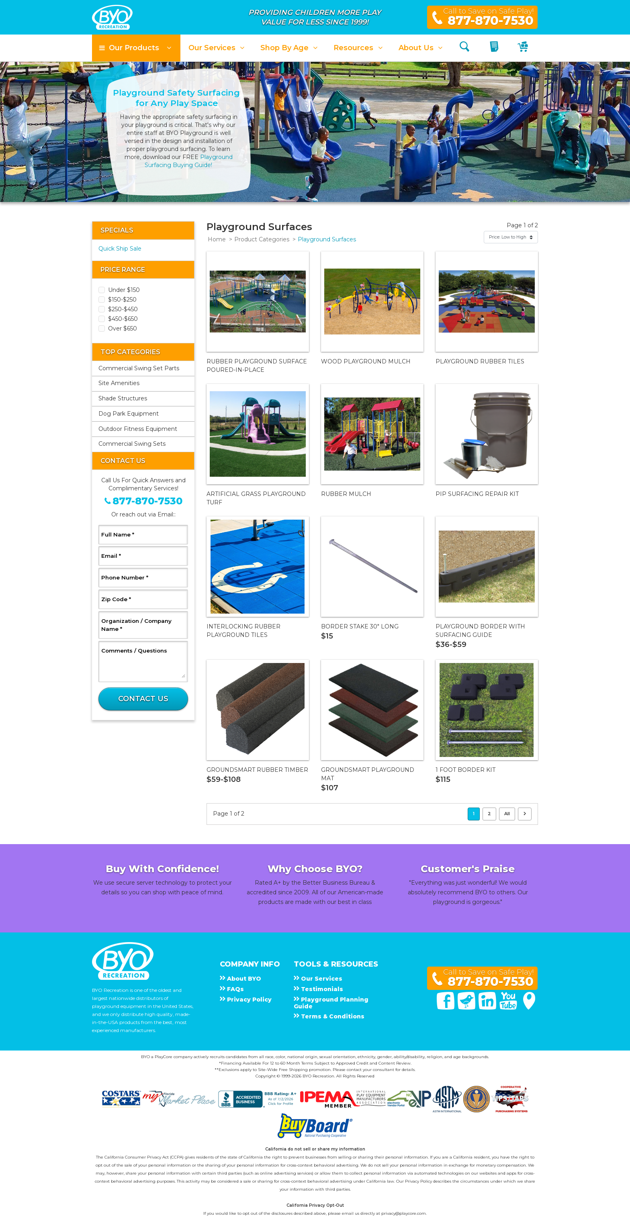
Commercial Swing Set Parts (138, 368)
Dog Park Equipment (128, 413)
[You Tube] (509, 1007)
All (507, 813)
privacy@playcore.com (403, 1213)
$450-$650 (123, 318)
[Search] (464, 48)
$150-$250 (122, 299)
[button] (136, 48)
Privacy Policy (418, 1181)
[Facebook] (446, 1007)
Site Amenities (118, 383)
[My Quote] (495, 48)
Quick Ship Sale (119, 248)
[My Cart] (523, 48)
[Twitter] (467, 1007)
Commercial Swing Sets (132, 443)
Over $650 (122, 328)
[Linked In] (488, 1007)
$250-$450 (123, 309)
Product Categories (261, 239)
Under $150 (124, 290)
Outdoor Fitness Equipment (137, 428)
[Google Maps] (529, 1007)
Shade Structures (122, 398)
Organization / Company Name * (136, 625)
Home (217, 239)
